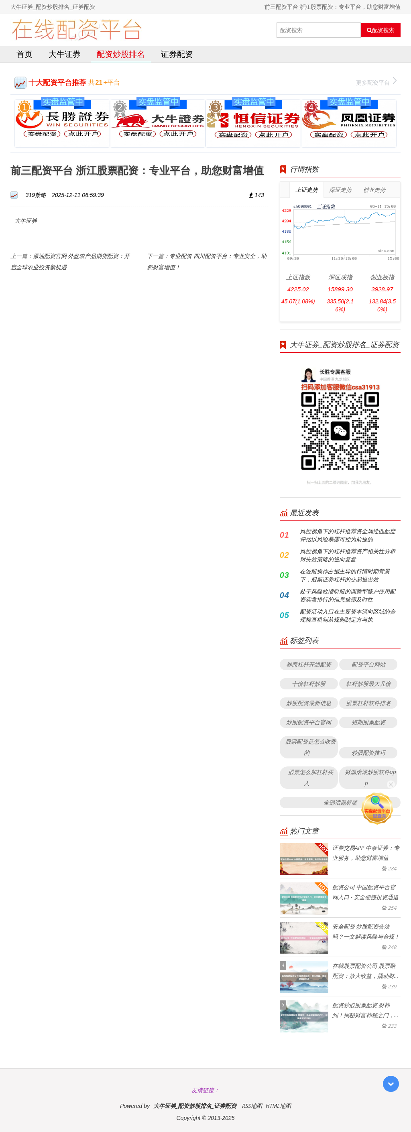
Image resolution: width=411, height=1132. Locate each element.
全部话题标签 (340, 802)
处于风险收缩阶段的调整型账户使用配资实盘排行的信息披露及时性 (347, 595)
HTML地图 (278, 1106)
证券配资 (177, 54)
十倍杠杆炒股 (309, 683)
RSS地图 (252, 1106)
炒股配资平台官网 (308, 722)
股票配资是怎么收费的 (310, 747)
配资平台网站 (368, 664)
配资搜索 (381, 30)
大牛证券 (65, 54)
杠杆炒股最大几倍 (368, 683)
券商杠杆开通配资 (308, 664)
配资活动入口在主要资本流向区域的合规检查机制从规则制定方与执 (347, 615)
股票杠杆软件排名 (368, 703)
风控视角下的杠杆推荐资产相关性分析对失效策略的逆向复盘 (347, 555)
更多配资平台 (376, 81)
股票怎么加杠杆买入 (310, 777)
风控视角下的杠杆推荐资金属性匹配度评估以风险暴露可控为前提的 (347, 535)
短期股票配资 (368, 722)
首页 (24, 54)
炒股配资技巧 (368, 752)
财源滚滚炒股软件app (370, 777)
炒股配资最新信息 (308, 703)
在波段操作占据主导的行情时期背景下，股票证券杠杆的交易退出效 (345, 575)
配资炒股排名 (121, 54)
